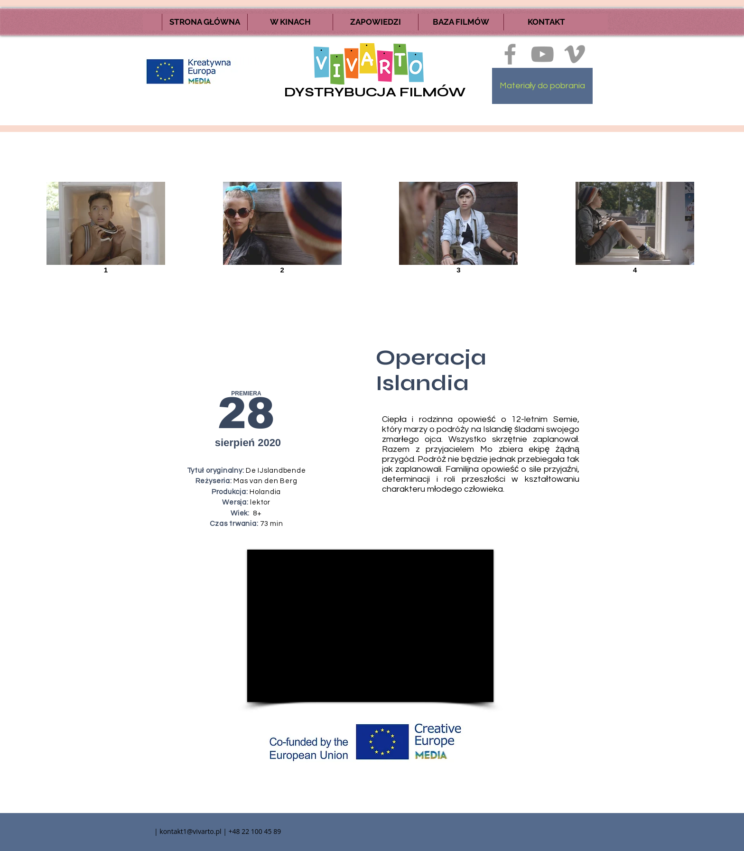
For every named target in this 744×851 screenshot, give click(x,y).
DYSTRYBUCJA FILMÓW (374, 92)
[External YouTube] (370, 626)
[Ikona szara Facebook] (510, 54)
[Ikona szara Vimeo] (574, 54)
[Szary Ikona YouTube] (542, 54)
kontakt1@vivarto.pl (190, 831)
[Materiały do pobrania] (542, 86)
